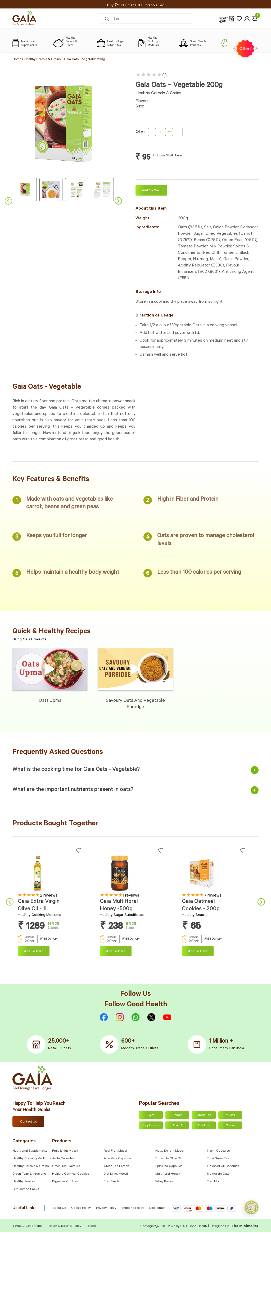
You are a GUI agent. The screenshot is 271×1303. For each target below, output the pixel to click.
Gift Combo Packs (25, 1189)
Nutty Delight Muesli (169, 1151)
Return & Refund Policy (64, 1226)
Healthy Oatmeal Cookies (70, 1174)
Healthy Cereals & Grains (30, 1166)
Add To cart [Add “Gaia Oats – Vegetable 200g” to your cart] (151, 191)
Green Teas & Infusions (29, 1174)
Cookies (204, 1126)
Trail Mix (213, 1182)
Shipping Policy (132, 1208)
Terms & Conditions (27, 1226)
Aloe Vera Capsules (118, 1159)
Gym (150, 1115)
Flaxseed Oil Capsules (223, 1166)
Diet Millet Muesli (116, 1174)
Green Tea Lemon (116, 1166)
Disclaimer (157, 1208)
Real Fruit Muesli (116, 1151)
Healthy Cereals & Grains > (43, 59)
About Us (59, 1208)
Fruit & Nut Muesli (65, 1151)
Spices (177, 1115)
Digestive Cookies (65, 1182)
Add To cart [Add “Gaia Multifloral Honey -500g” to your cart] (115, 951)
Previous (8, 201)
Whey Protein (164, 1182)
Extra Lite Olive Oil (168, 1159)
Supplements (151, 1126)
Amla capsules (63, 1159)
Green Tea (204, 1115)
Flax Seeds (111, 1182)
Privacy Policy (106, 1208)
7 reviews (213, 895)
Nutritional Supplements (29, 1151)
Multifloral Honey (167, 1174)
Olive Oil (177, 1126)
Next (118, 201)
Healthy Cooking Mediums (31, 1159)
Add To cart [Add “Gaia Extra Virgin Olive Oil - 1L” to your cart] (33, 951)
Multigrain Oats (218, 1174)
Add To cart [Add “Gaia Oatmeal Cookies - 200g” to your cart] (197, 951)
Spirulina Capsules (168, 1166)
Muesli (230, 1115)
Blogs (92, 1226)
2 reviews (48, 895)
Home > (18, 59)
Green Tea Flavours (66, 1166)
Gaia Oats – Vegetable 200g (84, 59)
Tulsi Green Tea (218, 1159)
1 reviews (131, 895)
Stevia (230, 1126)
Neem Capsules (218, 1151)
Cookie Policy (81, 1208)
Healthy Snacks (23, 1182)
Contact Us (28, 1122)
